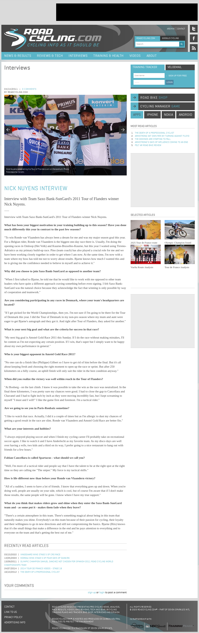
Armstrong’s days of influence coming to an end (161, 142)
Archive (171, 29)
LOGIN (170, 82)
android (185, 115)
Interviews (78, 56)
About (152, 56)
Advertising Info (14, 622)
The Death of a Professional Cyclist (40, 572)
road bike (154, 97)
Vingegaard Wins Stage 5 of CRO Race (40, 555)
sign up (92, 592)
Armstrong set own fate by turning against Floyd (162, 136)
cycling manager (160, 106)
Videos (135, 56)
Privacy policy (13, 617)
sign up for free (176, 76)
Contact (181, 29)
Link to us (10, 612)
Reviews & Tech (50, 56)
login (102, 592)
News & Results (17, 56)
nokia (168, 115)
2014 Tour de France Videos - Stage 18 (41, 568)
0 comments (29, 89)
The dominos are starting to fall (153, 139)
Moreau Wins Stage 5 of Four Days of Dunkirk (45, 558)
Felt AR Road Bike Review (148, 145)
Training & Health (108, 56)
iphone (152, 115)
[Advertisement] (127, 12)
